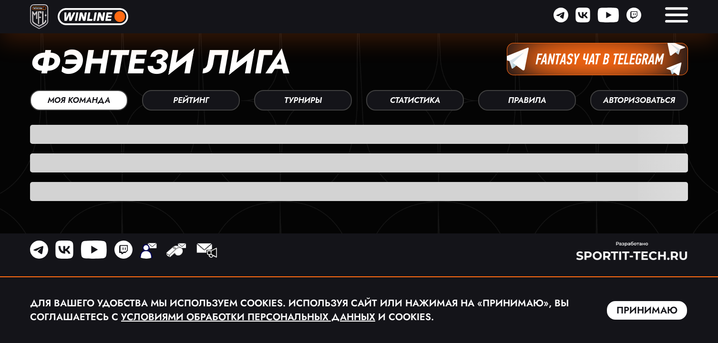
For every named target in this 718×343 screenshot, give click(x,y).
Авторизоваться (639, 100)
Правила (527, 100)
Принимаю (646, 310)
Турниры (303, 100)
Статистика (415, 100)
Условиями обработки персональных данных (248, 317)
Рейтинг (191, 100)
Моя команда (79, 100)
